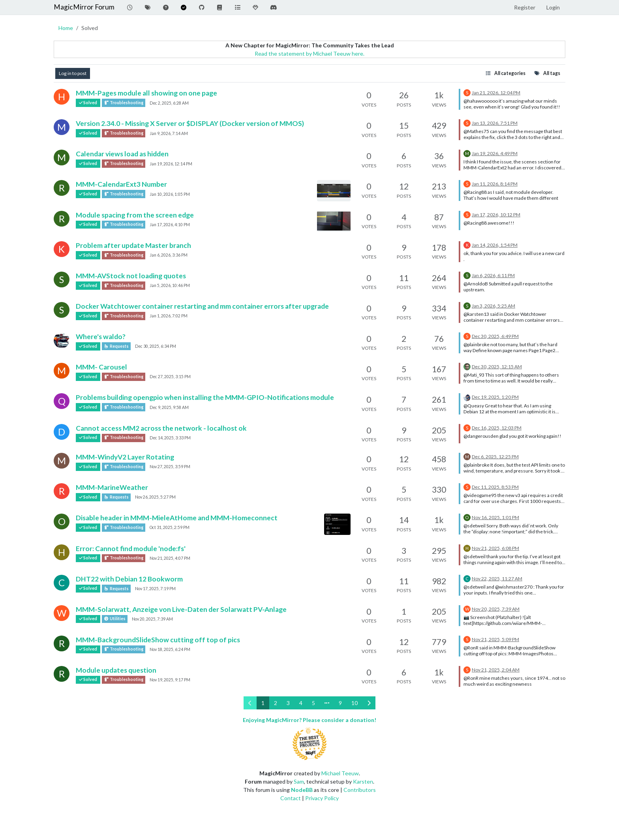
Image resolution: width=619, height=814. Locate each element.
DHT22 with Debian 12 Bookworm (129, 579)
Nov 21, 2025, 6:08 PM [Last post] (495, 548)
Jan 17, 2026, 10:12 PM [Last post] (496, 215)
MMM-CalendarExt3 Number (121, 184)
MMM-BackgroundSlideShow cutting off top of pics (158, 640)
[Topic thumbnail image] (334, 190)
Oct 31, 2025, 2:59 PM (169, 527)
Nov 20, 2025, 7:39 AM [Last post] (496, 609)
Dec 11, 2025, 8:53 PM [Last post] (495, 487)
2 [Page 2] (275, 703)
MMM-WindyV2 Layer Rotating (125, 457)
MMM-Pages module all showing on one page (146, 93)
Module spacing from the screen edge (135, 215)
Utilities (115, 618)
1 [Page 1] (262, 703)
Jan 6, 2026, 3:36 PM (169, 255)
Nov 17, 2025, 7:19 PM (155, 588)
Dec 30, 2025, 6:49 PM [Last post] (495, 336)
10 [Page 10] (354, 703)
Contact (290, 798)
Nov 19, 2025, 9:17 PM (170, 679)
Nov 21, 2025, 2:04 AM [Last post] (496, 670)
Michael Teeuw (340, 773)
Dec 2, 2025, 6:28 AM (169, 103)
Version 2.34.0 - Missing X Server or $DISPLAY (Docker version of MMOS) (190, 123)
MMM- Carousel (101, 367)
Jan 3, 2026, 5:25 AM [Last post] (493, 306)
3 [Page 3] (288, 703)
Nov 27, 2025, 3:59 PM (170, 466)
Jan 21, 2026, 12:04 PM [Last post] (496, 93)
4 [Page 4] (300, 703)
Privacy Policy (322, 798)
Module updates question (116, 670)
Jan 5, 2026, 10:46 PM (170, 285)
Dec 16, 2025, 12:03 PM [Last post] (496, 428)
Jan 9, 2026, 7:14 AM (169, 133)
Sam (299, 781)
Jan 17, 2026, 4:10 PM (170, 224)
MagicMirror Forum (84, 7)
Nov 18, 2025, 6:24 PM (170, 649)
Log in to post (72, 73)
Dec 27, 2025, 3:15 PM (170, 376)
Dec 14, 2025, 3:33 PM (170, 437)
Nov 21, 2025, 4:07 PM (170, 558)
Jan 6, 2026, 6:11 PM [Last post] (493, 275)
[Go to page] (327, 702)
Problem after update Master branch (133, 245)
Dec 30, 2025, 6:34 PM (155, 346)
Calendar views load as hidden (122, 154)
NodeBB (302, 789)
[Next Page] (368, 702)
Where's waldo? (101, 336)
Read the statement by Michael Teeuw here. (309, 53)
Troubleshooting (123, 102)
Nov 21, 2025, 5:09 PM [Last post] (495, 639)
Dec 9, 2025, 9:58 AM (169, 407)
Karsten (363, 781)
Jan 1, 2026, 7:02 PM (169, 315)
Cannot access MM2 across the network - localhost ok (161, 428)
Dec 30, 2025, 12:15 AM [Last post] (497, 366)
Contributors (359, 789)
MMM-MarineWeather (112, 487)
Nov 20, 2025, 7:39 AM (152, 619)
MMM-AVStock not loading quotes (131, 276)
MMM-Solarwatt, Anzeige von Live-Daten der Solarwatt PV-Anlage (181, 609)
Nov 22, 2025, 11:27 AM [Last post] (497, 578)
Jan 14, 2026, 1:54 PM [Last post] (495, 245)
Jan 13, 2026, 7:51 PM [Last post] (495, 123)
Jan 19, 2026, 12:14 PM (171, 163)
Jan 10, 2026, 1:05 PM (170, 194)
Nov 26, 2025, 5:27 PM (155, 497)
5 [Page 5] (313, 703)
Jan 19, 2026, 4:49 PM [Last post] (495, 153)
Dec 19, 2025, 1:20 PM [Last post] (495, 397)
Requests (116, 346)
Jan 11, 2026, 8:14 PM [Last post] (495, 184)
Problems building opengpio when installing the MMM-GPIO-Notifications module (205, 397)
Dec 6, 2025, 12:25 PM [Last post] (495, 457)
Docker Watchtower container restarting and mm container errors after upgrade (202, 306)
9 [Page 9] (340, 703)
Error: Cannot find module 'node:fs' (131, 548)
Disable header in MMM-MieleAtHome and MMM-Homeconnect (177, 518)
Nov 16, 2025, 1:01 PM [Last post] (495, 517)
